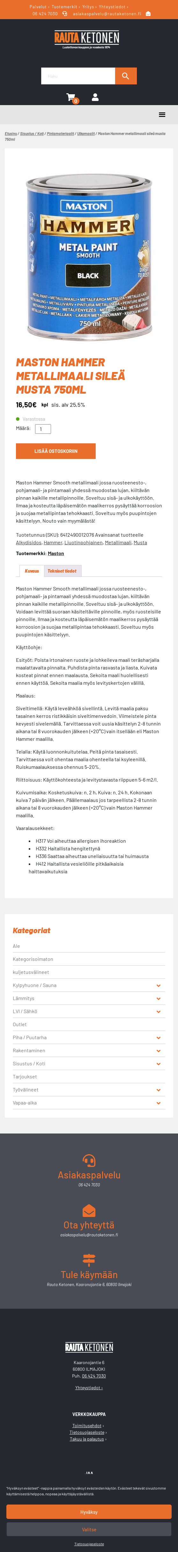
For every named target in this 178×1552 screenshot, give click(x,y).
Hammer (53, 542)
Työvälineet (26, 1089)
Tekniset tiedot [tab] (62, 571)
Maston (56, 553)
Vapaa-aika (25, 1102)
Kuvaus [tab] (32, 571)
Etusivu (11, 133)
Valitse (89, 1529)
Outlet (20, 1024)
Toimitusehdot (86, 1425)
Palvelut (38, 6)
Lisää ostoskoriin (56, 451)
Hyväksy (89, 1512)
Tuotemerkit (65, 6)
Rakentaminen (29, 1050)
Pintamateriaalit (60, 133)
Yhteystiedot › (89, 1387)
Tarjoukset (25, 1076)
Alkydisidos (28, 542)
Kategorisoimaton (33, 959)
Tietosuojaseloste (89, 1543)
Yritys (88, 6)
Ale (16, 946)
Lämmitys (23, 998)
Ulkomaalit (86, 133)
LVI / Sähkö (25, 1011)
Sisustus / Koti (32, 133)
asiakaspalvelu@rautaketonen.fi (107, 13)
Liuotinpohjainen (83, 542)
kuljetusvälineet (31, 972)
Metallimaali (118, 542)
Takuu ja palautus (87, 1438)
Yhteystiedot (112, 6)
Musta (140, 542)
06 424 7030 (46, 13)
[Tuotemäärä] (43, 429)
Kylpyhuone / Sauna (34, 985)
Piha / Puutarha (30, 1037)
